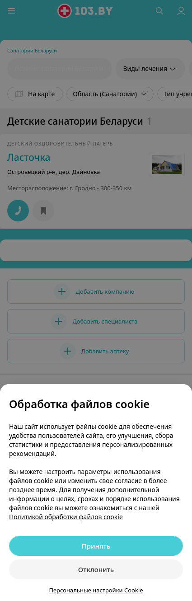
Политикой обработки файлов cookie (66, 516)
